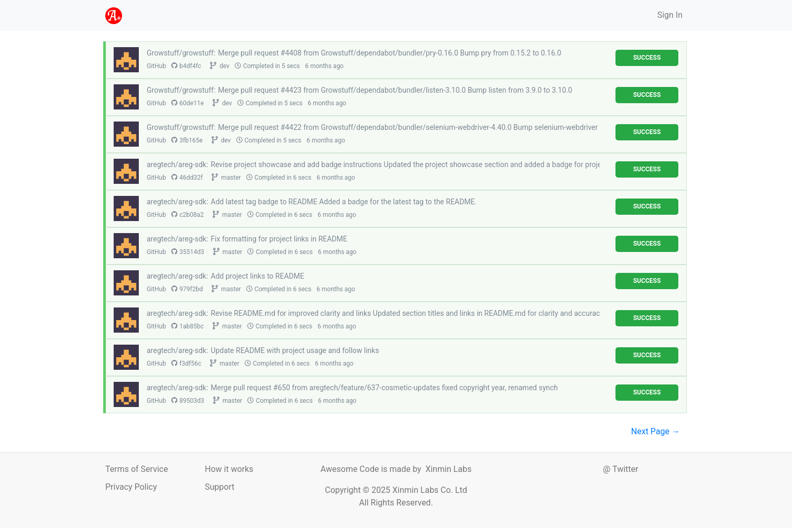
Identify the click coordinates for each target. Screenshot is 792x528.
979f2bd (187, 289)
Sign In (670, 15)
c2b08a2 (187, 214)
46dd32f (187, 177)
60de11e (187, 103)
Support (219, 487)
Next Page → (655, 431)
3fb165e (187, 140)
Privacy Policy (131, 487)
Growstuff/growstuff (180, 53)
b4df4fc (186, 66)
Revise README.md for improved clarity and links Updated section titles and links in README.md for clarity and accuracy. (408, 313)
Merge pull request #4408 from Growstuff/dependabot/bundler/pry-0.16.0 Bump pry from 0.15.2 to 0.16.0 (389, 53)
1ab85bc (187, 326)
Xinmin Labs (448, 469)
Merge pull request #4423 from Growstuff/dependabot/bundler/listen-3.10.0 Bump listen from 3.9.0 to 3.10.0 (395, 90)
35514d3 (187, 252)
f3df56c (186, 363)
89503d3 (187, 400)
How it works (229, 469)
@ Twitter (620, 469)
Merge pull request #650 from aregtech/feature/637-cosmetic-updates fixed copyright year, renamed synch (384, 387)
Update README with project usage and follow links (295, 350)
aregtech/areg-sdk (176, 164)
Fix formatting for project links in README (279, 239)
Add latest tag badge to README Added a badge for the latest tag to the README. (344, 201)
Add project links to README (257, 276)
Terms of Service (136, 469)
